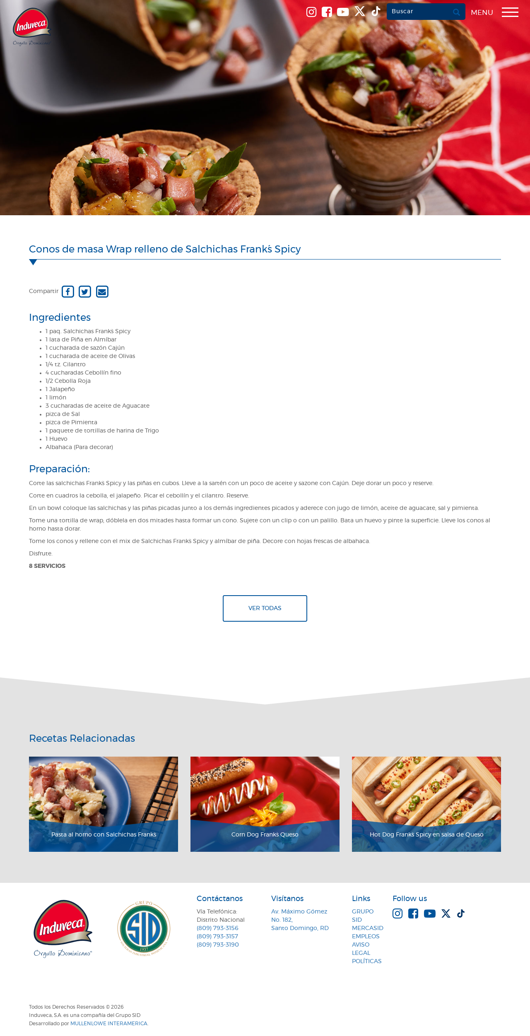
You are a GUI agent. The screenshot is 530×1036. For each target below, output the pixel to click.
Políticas (367, 961)
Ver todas (265, 608)
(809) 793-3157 (217, 937)
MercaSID (367, 928)
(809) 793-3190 (218, 945)
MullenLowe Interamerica (108, 1023)
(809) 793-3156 (217, 928)
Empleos (366, 937)
